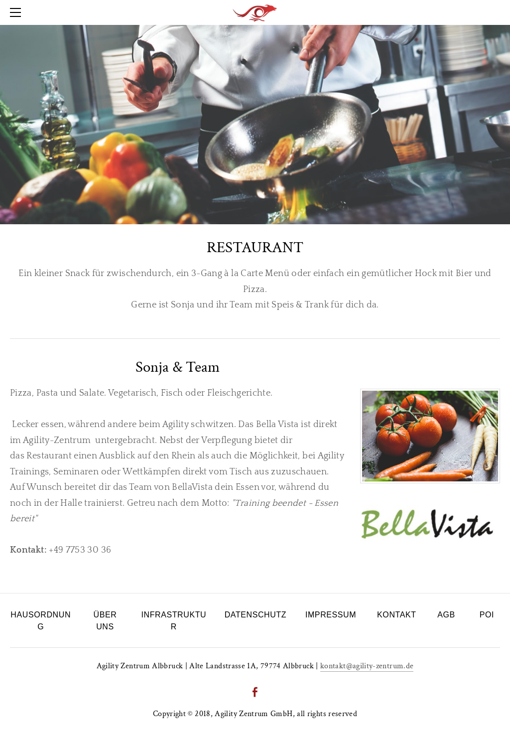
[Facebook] (255, 692)
